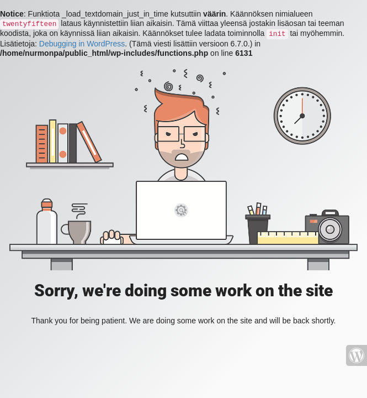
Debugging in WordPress (82, 43)
